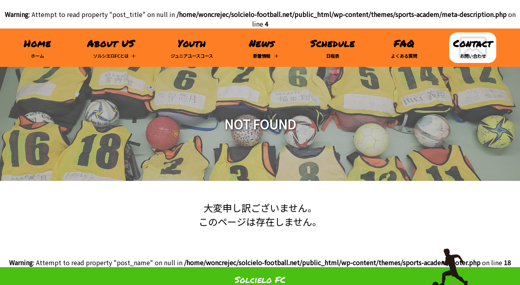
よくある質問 (404, 47)
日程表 (332, 47)
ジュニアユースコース (192, 47)
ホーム (37, 47)
